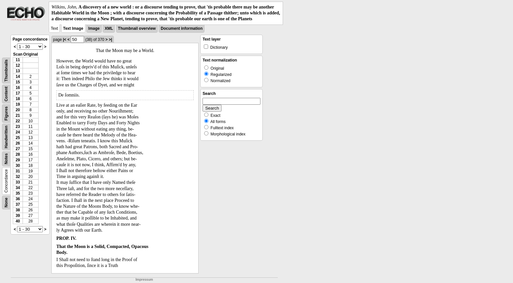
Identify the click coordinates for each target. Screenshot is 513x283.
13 (18, 71)
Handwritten (6, 136)
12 (18, 65)
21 (18, 115)
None (6, 202)
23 (18, 126)
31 (18, 171)
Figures (6, 113)
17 (18, 93)
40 (18, 221)
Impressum (144, 279)
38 (18, 210)
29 (18, 160)
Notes (6, 158)
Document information (182, 28)
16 (18, 87)
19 (18, 104)
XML (109, 28)
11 (18, 60)
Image (94, 28)
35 (18, 193)
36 (18, 199)
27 (18, 149)
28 (18, 154)
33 (18, 182)
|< (64, 39)
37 (18, 204)
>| (110, 39)
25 (18, 137)
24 (18, 132)
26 (18, 143)
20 (18, 110)
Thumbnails (6, 70)
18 (18, 99)
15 (18, 82)
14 (18, 76)
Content (6, 93)
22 (18, 121)
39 (18, 215)
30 (18, 165)
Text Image (73, 28)
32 (18, 176)
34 (18, 188)
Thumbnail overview (137, 28)
